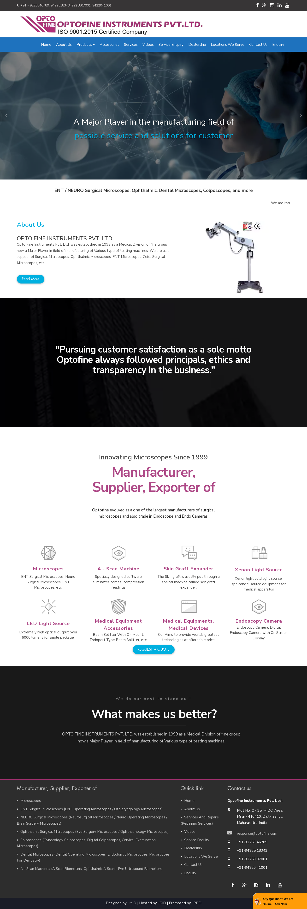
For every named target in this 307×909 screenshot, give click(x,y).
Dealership (197, 44)
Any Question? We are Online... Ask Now (278, 901)
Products (86, 44)
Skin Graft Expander (188, 569)
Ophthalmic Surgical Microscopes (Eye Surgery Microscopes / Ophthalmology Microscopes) (94, 831)
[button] (6, 116)
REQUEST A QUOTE (154, 649)
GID (162, 903)
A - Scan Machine (118, 569)
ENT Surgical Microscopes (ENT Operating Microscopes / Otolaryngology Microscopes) (91, 809)
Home (46, 44)
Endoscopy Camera (258, 621)
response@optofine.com (257, 833)
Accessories (109, 44)
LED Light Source (48, 623)
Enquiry (278, 44)
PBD (197, 903)
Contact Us (258, 44)
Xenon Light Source (259, 570)
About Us (64, 44)
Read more (30, 279)
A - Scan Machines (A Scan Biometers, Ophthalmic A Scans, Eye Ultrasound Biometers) (91, 868)
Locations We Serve (227, 44)
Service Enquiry (171, 44)
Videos (148, 44)
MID (132, 903)
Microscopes (48, 569)
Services (131, 44)
